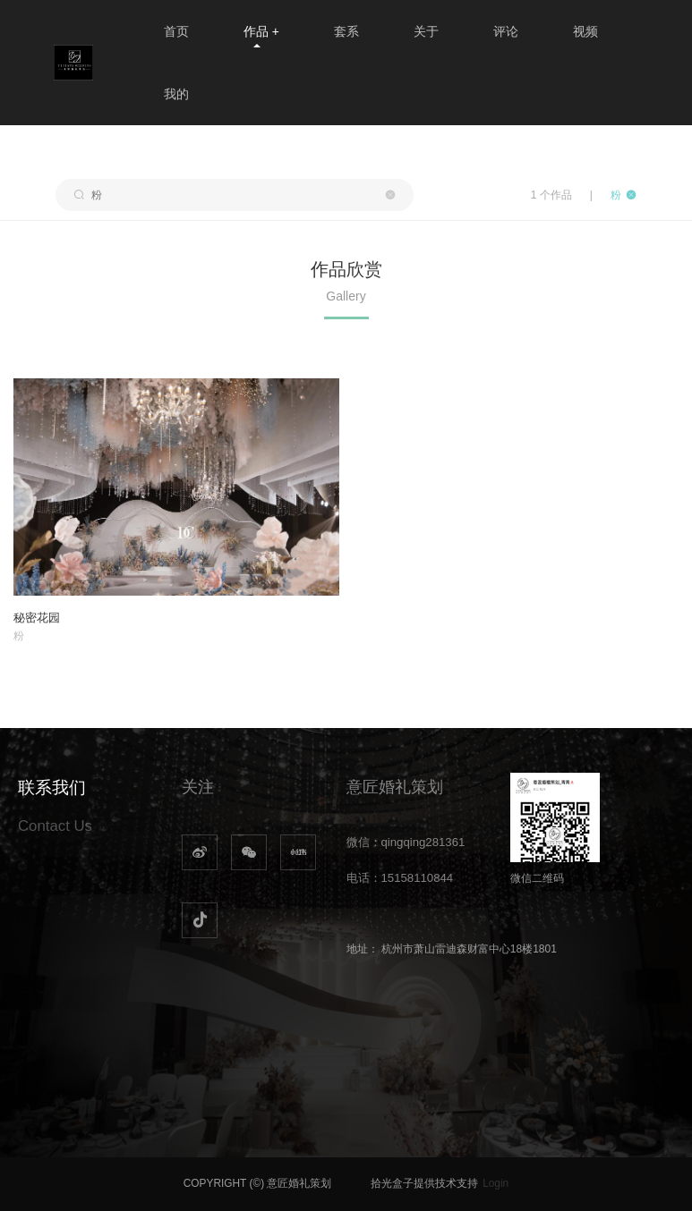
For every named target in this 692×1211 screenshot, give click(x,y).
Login (495, 1183)
